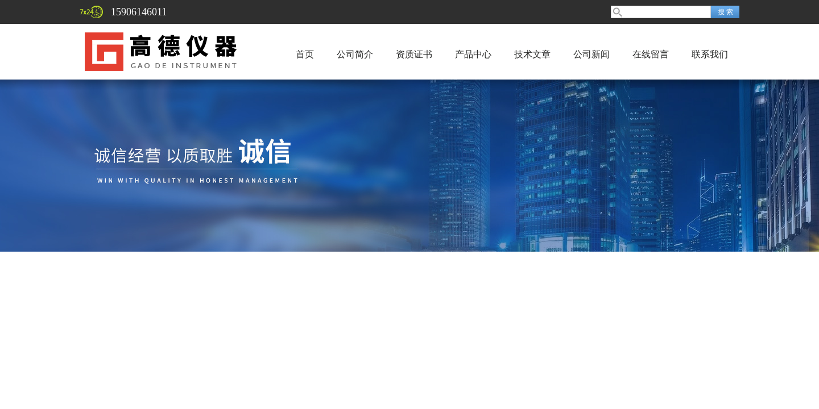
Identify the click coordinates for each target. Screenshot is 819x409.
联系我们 (710, 54)
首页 (305, 54)
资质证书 (414, 54)
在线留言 (650, 54)
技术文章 (532, 54)
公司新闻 (591, 54)
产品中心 (473, 54)
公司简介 (355, 54)
